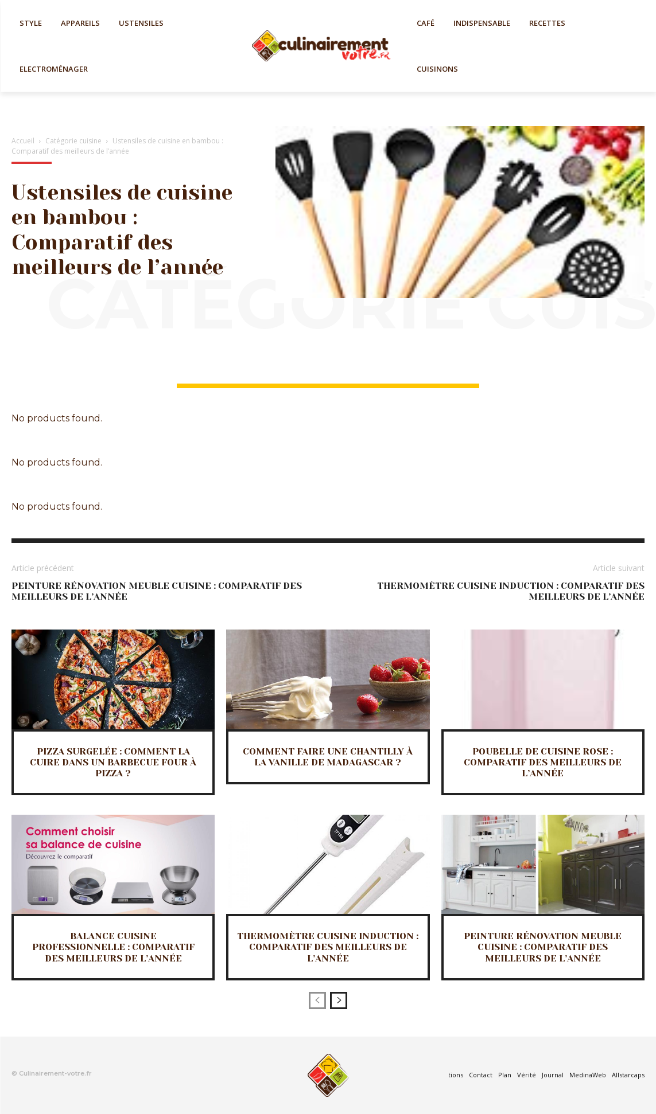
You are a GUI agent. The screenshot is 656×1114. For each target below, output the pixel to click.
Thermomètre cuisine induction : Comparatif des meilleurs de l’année (327, 947)
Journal (553, 1074)
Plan (504, 1074)
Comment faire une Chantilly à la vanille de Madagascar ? (328, 757)
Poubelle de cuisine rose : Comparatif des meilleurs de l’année (543, 762)
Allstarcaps (628, 1074)
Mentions (448, 1074)
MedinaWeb (587, 1074)
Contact (480, 1074)
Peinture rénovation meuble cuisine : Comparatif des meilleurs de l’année (543, 947)
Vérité (526, 1074)
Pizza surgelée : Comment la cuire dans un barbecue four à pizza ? (113, 762)
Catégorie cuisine (73, 141)
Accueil (22, 141)
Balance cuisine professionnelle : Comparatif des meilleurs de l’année (113, 947)
